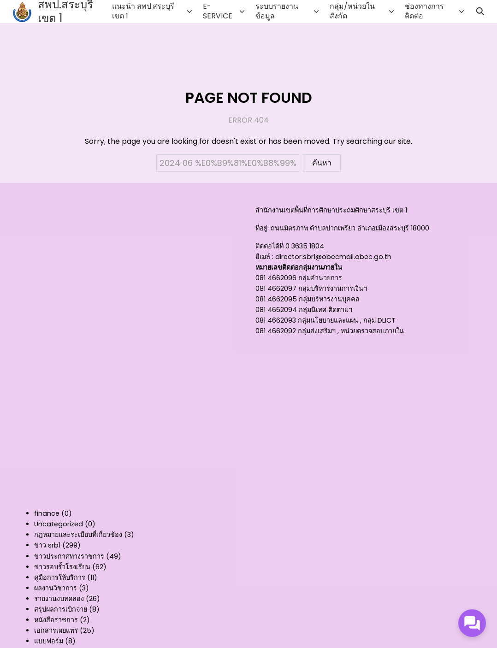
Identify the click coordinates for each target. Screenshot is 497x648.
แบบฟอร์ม (48, 641)
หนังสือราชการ (56, 619)
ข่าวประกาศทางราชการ (69, 556)
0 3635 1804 (304, 246)
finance (46, 513)
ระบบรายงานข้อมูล (276, 11)
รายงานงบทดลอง (59, 598)
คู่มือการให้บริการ (59, 577)
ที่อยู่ (261, 228)
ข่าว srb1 (47, 545)
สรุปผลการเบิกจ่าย (60, 609)
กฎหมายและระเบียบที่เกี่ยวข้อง (78, 534)
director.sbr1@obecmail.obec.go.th (333, 256)
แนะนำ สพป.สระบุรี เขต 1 (143, 11)
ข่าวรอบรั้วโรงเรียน (62, 566)
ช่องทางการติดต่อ (424, 11)
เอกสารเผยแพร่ (56, 630)
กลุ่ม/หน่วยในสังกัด (352, 11)
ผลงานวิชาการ (55, 588)
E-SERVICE (217, 11)
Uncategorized (58, 524)
